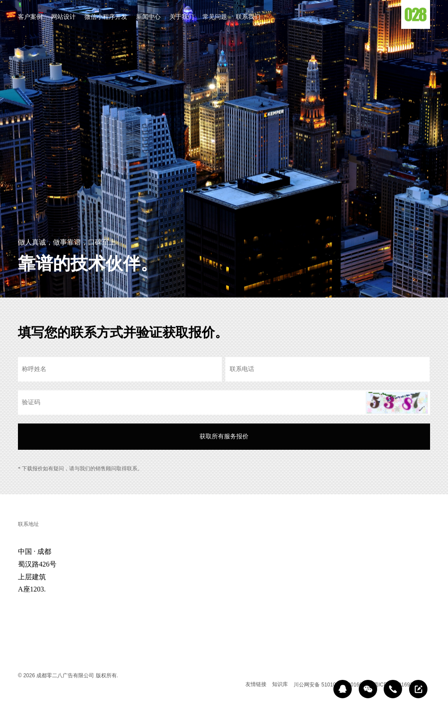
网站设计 (63, 17)
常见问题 (215, 17)
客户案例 (30, 17)
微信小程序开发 (105, 17)
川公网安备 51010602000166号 (331, 685)
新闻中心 (148, 17)
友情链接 (255, 684)
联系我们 (248, 17)
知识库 (280, 684)
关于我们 (181, 17)
